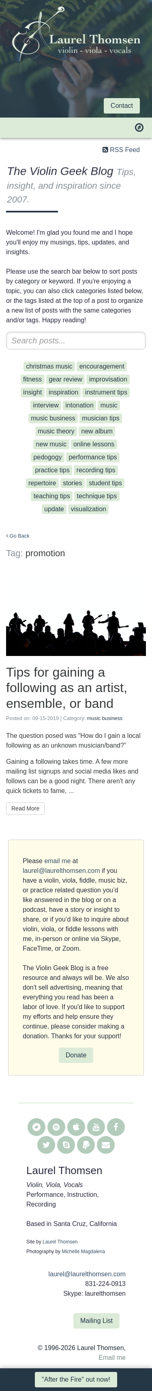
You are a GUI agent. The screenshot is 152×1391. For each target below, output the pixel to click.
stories (72, 483)
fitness (32, 379)
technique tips (97, 496)
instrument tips (106, 392)
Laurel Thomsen (60, 1242)
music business (53, 418)
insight (32, 392)
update (54, 509)
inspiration (63, 392)
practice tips (52, 470)
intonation (79, 405)
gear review (65, 379)
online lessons (93, 444)
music (109, 405)
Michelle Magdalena (83, 1251)
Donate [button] (76, 1055)
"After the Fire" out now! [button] (76, 1379)
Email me (112, 1357)
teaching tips (52, 496)
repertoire (42, 483)
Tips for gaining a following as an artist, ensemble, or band (66, 688)
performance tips (93, 457)
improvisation (108, 379)
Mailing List (96, 1320)
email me (57, 860)
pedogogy (47, 457)
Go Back (20, 536)
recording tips (96, 470)
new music (51, 444)
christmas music (49, 366)
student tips (105, 483)
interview (46, 405)
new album (97, 431)
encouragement (101, 366)
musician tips (100, 418)
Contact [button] (122, 105)
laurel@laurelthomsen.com (61, 870)
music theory (56, 431)
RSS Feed (125, 149)
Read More (25, 808)
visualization (88, 509)
